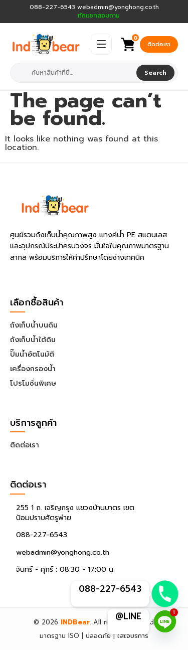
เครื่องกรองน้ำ (33, 369)
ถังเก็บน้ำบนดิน (34, 325)
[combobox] (74, 73)
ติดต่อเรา (158, 44)
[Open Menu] (101, 44)
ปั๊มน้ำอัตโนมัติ (32, 354)
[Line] (165, 621)
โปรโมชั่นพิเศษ (33, 383)
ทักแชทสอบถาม (99, 16)
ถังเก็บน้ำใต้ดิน (33, 340)
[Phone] (165, 594)
